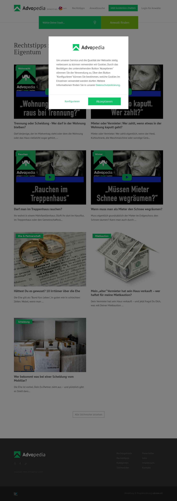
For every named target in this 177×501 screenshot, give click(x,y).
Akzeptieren (104, 101)
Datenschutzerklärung (108, 85)
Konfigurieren (72, 101)
